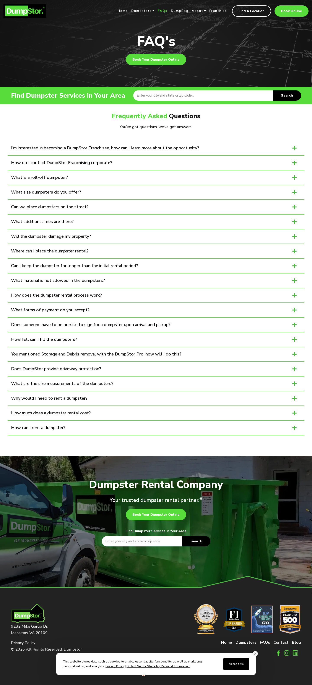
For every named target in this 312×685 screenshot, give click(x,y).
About (197, 11)
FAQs (162, 11)
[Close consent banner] (255, 653)
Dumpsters (141, 11)
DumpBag (179, 11)
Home (122, 11)
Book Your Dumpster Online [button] (156, 59)
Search (287, 95)
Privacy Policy (23, 642)
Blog (296, 642)
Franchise (218, 11)
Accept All (236, 664)
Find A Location (252, 11)
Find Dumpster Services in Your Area (156, 531)
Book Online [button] (291, 11)
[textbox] (217, 95)
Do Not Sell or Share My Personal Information (158, 666)
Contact (280, 642)
